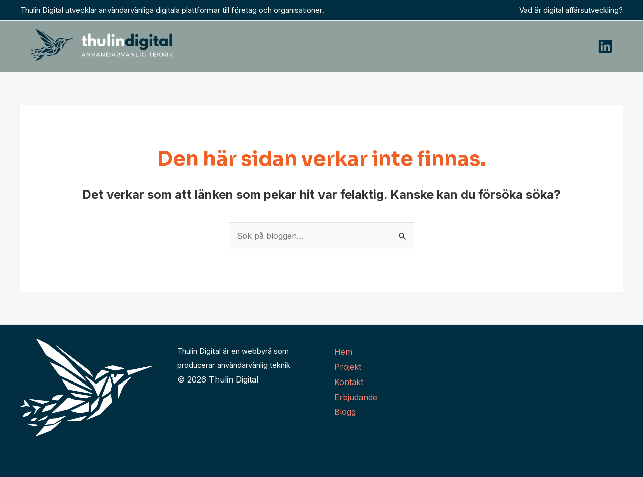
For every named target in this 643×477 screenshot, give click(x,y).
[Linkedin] (605, 46)
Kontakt (348, 382)
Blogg (345, 412)
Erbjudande (355, 397)
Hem (343, 352)
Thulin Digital (233, 379)
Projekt (347, 367)
